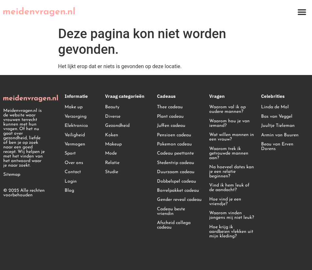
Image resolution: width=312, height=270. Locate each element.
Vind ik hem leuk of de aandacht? (229, 187)
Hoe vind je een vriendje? (225, 201)
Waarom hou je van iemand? (229, 123)
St (159, 162)
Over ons (74, 162)
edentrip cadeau (177, 162)
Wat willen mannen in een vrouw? (231, 137)
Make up (74, 107)
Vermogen (75, 144)
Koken (111, 135)
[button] (302, 12)
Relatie (112, 162)
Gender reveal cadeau (179, 199)
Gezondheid (117, 125)
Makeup (113, 144)
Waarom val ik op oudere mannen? (227, 109)
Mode (111, 153)
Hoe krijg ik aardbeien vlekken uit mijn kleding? (231, 232)
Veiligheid (75, 135)
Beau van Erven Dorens (277, 146)
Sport (70, 153)
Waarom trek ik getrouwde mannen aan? (228, 153)
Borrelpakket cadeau (178, 190)
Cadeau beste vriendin (171, 211)
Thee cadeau (170, 107)
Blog (69, 190)
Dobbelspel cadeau (176, 181)
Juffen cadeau (171, 125)
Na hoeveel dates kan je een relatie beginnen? (231, 172)
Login (71, 181)
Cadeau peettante (175, 153)
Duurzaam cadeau (176, 172)
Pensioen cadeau (174, 135)
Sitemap (11, 174)
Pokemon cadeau (174, 144)
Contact (73, 172)
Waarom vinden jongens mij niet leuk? (231, 215)
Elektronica (76, 125)
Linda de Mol (275, 107)
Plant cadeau (170, 116)
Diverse (112, 116)
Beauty (112, 107)
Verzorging (75, 116)
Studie (111, 172)
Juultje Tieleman (278, 125)
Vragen (217, 96)
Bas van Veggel (276, 116)
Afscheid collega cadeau (174, 225)
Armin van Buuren (280, 135)
